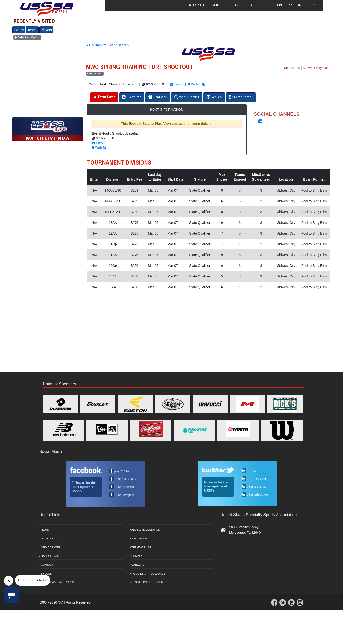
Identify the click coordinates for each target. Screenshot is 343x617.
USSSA (251, 471)
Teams (32, 30)
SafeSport (196, 5)
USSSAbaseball (124, 487)
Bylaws (45, 573)
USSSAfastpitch (124, 495)
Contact (46, 564)
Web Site (100, 148)
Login (278, 5)
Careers (137, 564)
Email (176, 84)
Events (19, 30)
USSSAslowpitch (125, 479)
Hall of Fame (49, 555)
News (44, 529)
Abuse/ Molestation (145, 529)
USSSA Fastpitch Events (148, 582)
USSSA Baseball (257, 486)
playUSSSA (121, 471)
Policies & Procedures (147, 573)
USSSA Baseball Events (57, 582)
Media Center (50, 547)
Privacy (136, 555)
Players (46, 30)
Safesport (138, 538)
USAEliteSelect (256, 479)
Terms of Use (140, 547)
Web (193, 84)
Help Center (49, 538)
